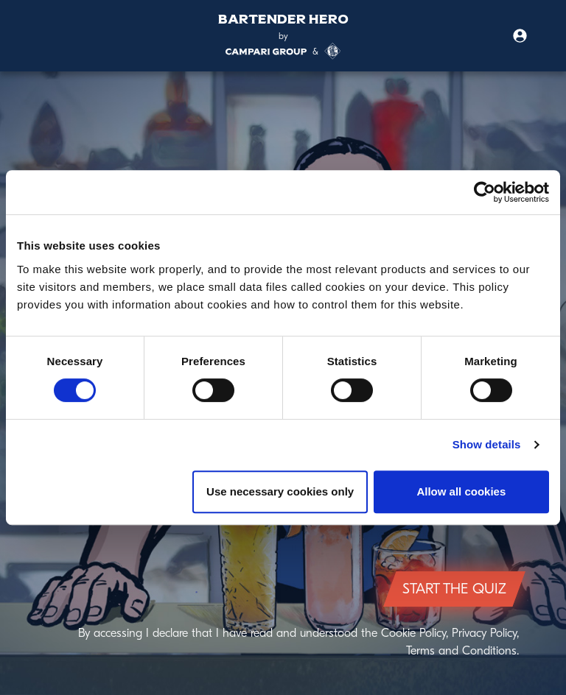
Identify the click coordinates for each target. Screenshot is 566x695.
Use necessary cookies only (280, 491)
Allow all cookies (461, 491)
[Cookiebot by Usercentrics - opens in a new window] (484, 192)
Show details (487, 444)
